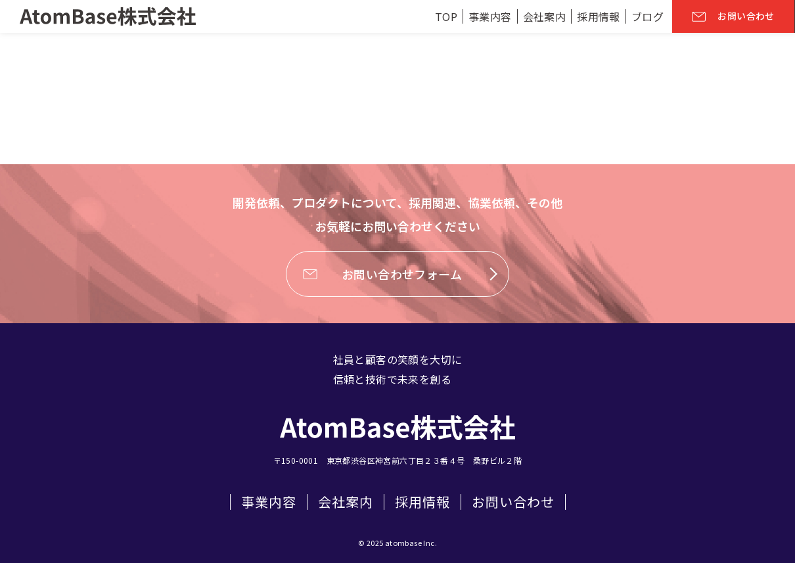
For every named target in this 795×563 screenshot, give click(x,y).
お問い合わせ (513, 502)
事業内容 (268, 502)
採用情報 (422, 502)
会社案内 (345, 502)
